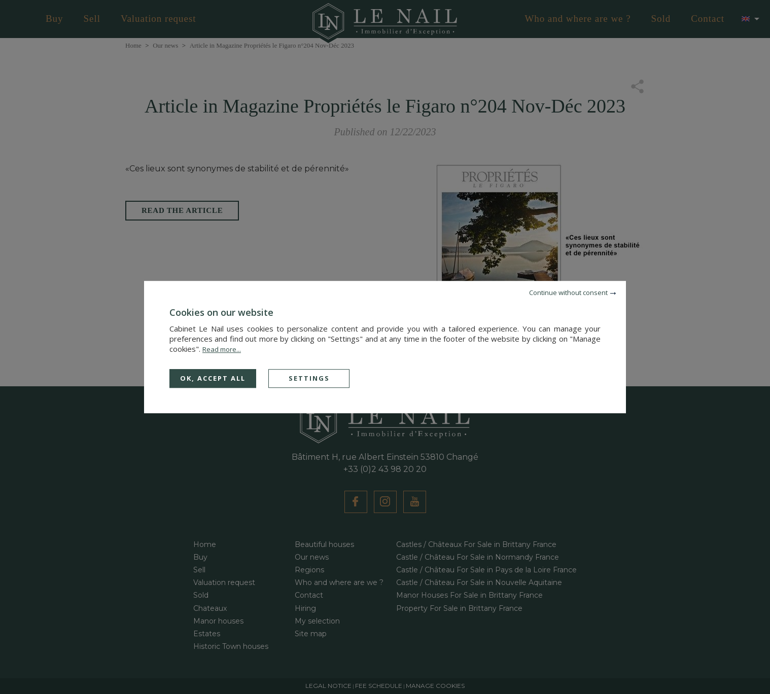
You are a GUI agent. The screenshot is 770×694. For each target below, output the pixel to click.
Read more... (221, 349)
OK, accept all (213, 378)
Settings (309, 378)
